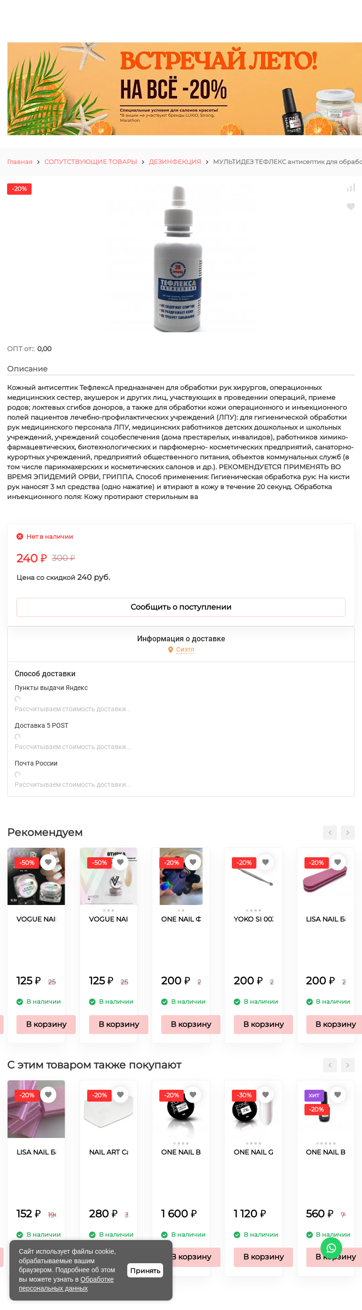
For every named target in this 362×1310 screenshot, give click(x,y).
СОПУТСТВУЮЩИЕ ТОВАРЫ (90, 161)
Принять (145, 1271)
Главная (20, 161)
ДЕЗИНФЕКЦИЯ (175, 161)
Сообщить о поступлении (181, 607)
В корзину (46, 1024)
